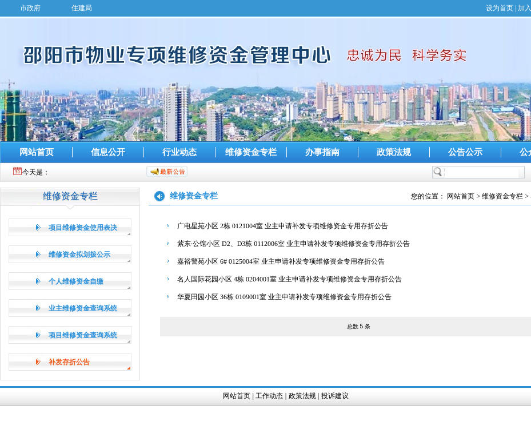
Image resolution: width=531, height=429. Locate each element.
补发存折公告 (69, 362)
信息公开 (108, 152)
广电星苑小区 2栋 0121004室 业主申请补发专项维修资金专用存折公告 (282, 226)
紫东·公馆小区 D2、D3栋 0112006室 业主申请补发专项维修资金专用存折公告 (293, 244)
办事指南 (322, 152)
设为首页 (499, 8)
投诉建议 (335, 396)
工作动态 (269, 396)
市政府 (30, 8)
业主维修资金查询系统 (83, 308)
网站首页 (36, 152)
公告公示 (465, 152)
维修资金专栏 (251, 152)
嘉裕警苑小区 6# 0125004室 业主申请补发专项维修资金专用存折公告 (281, 261)
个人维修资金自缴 (76, 281)
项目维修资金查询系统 (83, 335)
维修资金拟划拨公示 (79, 255)
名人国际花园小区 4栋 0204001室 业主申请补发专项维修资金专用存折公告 (289, 279)
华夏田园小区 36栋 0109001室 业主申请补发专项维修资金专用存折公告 (284, 297)
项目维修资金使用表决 (83, 228)
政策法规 (394, 152)
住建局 (81, 8)
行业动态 (179, 152)
